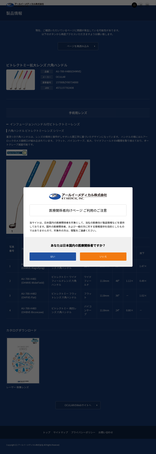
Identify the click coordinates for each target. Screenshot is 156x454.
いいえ (103, 256)
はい (52, 256)
